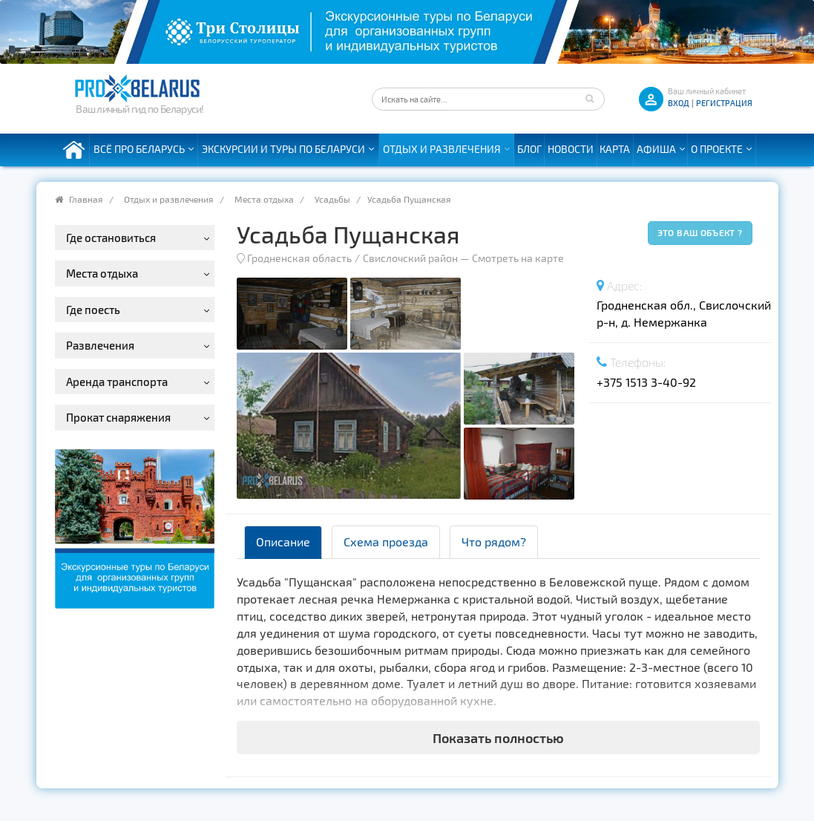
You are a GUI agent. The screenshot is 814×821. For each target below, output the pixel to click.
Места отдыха (264, 199)
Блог (529, 149)
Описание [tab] (283, 541)
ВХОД (678, 103)
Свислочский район (410, 258)
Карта (615, 149)
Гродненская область (299, 258)
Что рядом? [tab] (494, 541)
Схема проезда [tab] (386, 541)
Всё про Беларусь (139, 149)
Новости (571, 149)
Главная (86, 199)
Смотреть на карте (518, 258)
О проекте (717, 149)
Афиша (656, 149)
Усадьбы (332, 199)
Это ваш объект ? (700, 232)
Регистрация (724, 103)
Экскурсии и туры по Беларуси (283, 149)
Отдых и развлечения (442, 149)
